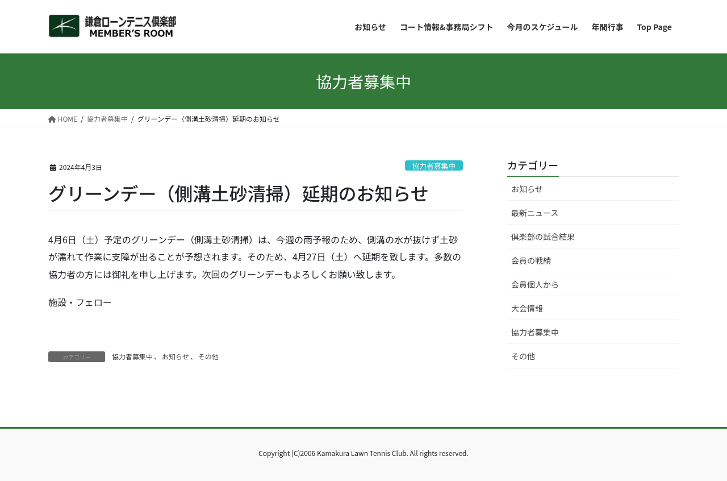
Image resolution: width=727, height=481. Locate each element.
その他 (208, 356)
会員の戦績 (531, 260)
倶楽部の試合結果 (543, 236)
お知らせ (175, 356)
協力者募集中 (434, 165)
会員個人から (535, 284)
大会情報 (527, 308)
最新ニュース (534, 212)
